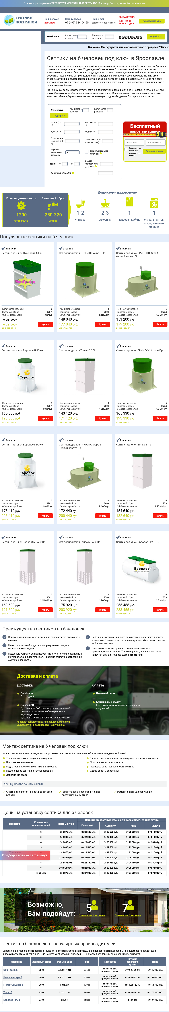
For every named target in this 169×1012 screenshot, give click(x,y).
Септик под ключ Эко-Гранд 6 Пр (22, 253)
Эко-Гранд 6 (10, 970)
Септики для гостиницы (14, 46)
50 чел (33, 88)
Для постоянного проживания (17, 61)
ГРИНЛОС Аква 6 (13, 984)
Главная (48, 10)
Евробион (27, 110)
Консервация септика (13, 132)
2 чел (4, 80)
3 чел (4, 84)
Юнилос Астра (9, 118)
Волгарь (6, 106)
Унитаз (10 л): (90, 123)
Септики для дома (11, 42)
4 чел (4, 88)
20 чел (33, 80)
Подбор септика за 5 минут (24, 855)
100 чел (34, 91)
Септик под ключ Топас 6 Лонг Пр (79, 541)
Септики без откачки (12, 54)
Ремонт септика (10, 137)
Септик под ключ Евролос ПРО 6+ (22, 444)
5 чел (4, 91)
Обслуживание (72, 10)
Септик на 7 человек (128, 915)
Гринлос (6, 110)
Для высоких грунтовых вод (16, 58)
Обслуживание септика (14, 128)
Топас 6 (7, 992)
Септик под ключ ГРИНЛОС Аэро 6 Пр (139, 350)
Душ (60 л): (56, 131)
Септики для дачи (11, 38)
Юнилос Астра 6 (12, 977)
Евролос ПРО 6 (11, 999)
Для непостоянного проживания (18, 65)
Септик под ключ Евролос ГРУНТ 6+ (138, 541)
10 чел (19, 91)
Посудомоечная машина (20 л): (93, 141)
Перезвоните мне (152, 21)
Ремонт (141, 10)
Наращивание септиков (14, 142)
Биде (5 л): (90, 131)
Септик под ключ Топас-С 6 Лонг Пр (23, 541)
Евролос (26, 102)
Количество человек (70, 36)
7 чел (18, 84)
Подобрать (155, 36)
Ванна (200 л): (56, 123)
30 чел (33, 84)
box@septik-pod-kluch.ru (104, 23)
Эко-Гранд (27, 118)
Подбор (152, 10)
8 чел (18, 88)
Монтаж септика (10, 123)
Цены (107, 10)
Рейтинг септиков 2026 (16, 69)
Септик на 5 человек (92, 915)
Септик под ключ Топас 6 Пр (133, 444)
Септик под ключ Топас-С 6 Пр (77, 350)
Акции (117, 10)
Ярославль (50, 23)
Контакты (165, 10)
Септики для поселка (12, 50)
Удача (25, 114)
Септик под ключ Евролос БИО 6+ (22, 350)
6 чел (18, 80)
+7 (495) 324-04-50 (77, 22)
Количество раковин (98, 36)
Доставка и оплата (91, 10)
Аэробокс (6, 114)
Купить (45, 324)
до (72, 164)
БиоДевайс (28, 106)
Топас (5, 102)
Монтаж (129, 10)
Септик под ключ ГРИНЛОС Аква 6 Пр (82, 253)
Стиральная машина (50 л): (57, 141)
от (60, 164)
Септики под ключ (11, 33)
